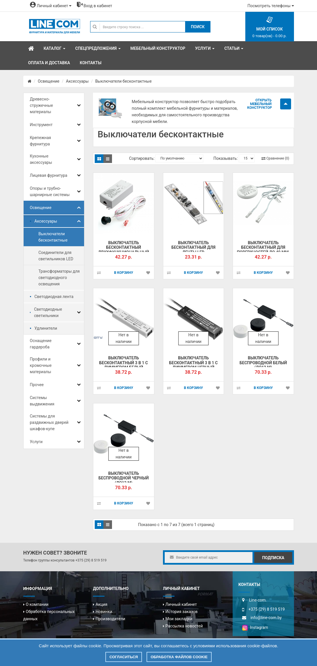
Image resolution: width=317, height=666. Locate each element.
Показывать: (225, 158)
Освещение (48, 81)
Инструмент (41, 124)
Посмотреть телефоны (271, 5)
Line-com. (258, 600)
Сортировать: (141, 158)
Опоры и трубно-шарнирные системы (50, 191)
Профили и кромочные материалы (41, 365)
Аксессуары (77, 81)
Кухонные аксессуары (41, 159)
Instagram (255, 627)
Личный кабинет (181, 604)
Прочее (37, 384)
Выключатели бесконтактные (123, 81)
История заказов (182, 611)
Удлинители (46, 328)
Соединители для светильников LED (56, 255)
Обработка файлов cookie (179, 657)
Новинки (104, 611)
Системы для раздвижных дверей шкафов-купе (49, 422)
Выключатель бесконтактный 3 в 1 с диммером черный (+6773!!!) (193, 365)
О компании (37, 604)
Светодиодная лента (54, 296)
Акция (101, 604)
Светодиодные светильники (48, 312)
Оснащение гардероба (41, 343)
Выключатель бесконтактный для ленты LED (193, 247)
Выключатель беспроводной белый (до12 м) (263, 363)
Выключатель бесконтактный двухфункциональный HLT (123, 249)
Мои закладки (179, 618)
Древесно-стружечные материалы (41, 105)
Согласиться (123, 657)
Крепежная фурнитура (40, 140)
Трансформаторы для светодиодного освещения (59, 277)
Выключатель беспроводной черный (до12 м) (123, 478)
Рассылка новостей (184, 626)
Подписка (273, 557)
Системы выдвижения (42, 400)
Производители (110, 618)
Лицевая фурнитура (48, 175)
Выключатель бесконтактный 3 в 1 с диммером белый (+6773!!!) (123, 365)
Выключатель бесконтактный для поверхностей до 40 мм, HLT (263, 249)
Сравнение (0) (277, 158)
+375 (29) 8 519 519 (91, 560)
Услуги (36, 441)
